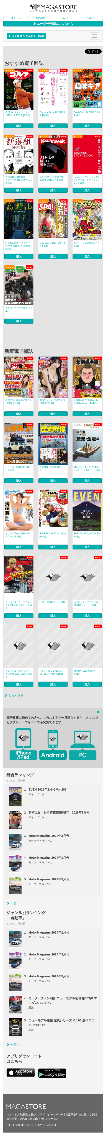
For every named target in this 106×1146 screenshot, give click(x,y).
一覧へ (13, 903)
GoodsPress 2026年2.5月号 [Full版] (87, 114)
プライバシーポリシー (50, 1114)
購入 (19, 125)
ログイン (15, 18)
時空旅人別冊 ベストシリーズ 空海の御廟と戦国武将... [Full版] (18, 246)
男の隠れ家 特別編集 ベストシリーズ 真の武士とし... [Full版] (18, 180)
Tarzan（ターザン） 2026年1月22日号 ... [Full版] (86, 603)
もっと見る (13, 695)
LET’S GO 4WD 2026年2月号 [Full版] (18, 468)
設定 (65, 18)
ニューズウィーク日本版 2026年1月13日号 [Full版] (52, 178)
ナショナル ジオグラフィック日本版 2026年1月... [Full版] (18, 674)
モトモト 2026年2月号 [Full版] (18, 309)
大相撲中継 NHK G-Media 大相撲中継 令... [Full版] (86, 401)
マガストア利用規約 (18, 1114)
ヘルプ (90, 18)
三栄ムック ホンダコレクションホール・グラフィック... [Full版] (87, 180)
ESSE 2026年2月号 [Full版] (53, 602)
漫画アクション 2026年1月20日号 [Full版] (53, 401)
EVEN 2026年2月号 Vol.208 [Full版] (87, 535)
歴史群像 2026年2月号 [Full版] (53, 468)
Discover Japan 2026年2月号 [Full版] (53, 114)
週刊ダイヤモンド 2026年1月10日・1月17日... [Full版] (87, 468)
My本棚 (40, 18)
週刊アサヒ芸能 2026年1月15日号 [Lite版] (18, 401)
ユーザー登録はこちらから (53, 23)
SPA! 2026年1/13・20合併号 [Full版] (52, 244)
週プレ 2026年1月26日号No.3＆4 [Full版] (17, 535)
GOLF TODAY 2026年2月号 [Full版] (53, 535)
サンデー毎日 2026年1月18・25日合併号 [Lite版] (52, 672)
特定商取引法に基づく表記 (81, 1114)
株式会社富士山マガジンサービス (39, 1118)
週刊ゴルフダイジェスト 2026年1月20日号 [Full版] (17, 114)
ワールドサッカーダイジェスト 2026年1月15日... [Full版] (18, 605)
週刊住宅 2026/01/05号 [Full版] (85, 672)
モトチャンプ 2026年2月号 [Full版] (87, 244)
